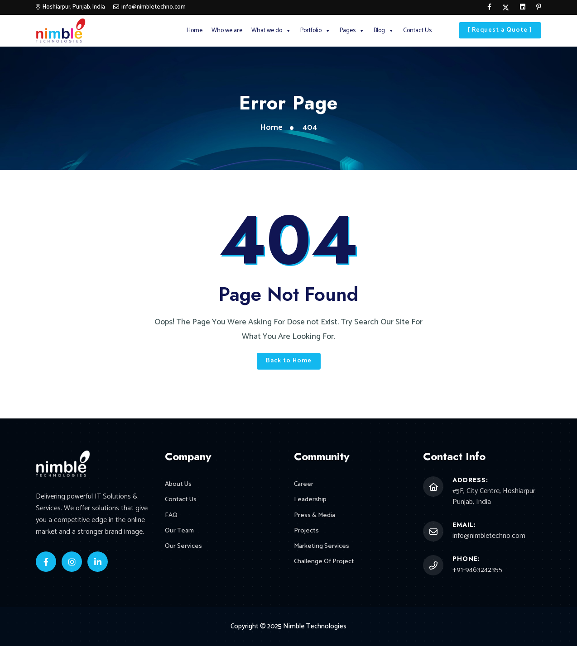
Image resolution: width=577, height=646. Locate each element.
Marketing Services (321, 547)
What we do (271, 31)
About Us (178, 484)
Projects (306, 531)
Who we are (227, 30)
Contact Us (417, 30)
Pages (352, 31)
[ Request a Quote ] (500, 30)
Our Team (179, 531)
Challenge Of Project (324, 562)
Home (194, 30)
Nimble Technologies (315, 626)
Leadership (310, 500)
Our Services (183, 547)
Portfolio (315, 31)
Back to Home (289, 361)
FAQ (171, 515)
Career (303, 484)
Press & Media (314, 515)
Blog (384, 31)
